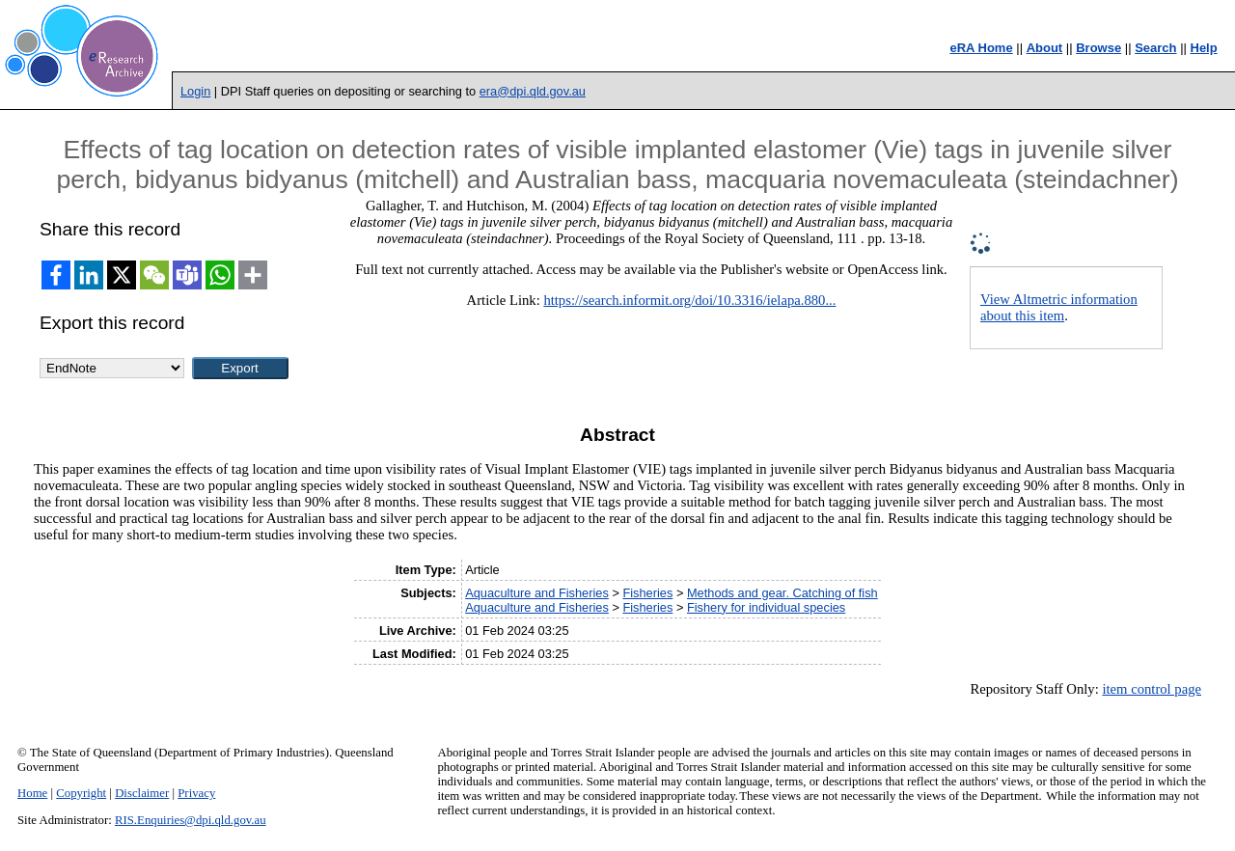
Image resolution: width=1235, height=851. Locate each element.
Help (1204, 48)
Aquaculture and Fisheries (537, 593)
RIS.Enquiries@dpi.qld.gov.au (190, 820)
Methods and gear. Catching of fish (782, 593)
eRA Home (980, 48)
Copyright (81, 793)
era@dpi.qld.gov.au (533, 91)
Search (1155, 48)
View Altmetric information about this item (1059, 307)
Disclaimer (142, 793)
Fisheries (647, 593)
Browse (1098, 48)
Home (32, 793)
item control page (1151, 689)
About (1045, 48)
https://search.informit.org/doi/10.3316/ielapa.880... (689, 300)
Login (195, 91)
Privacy (196, 793)
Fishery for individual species (766, 607)
